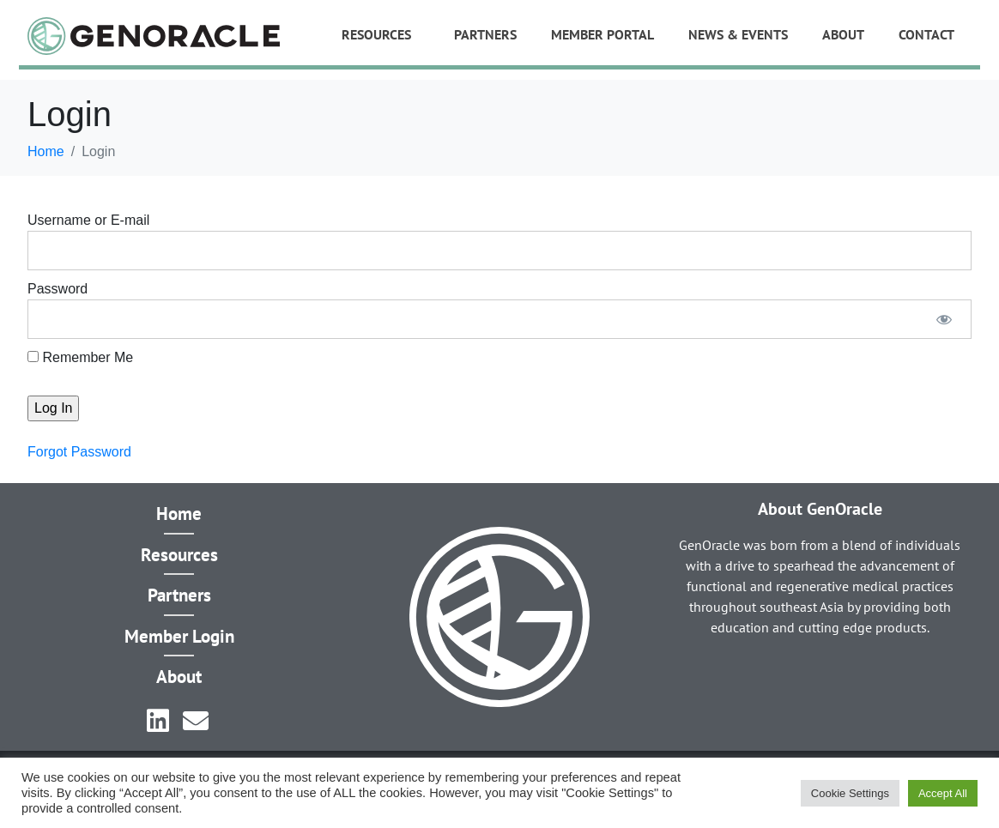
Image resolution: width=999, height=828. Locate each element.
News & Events (738, 34)
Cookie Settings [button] (850, 793)
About (843, 34)
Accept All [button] (942, 793)
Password (57, 288)
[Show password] (944, 319)
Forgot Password (79, 451)
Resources (376, 34)
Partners (485, 34)
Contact (926, 34)
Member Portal (602, 34)
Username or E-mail (88, 220)
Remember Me (80, 357)
